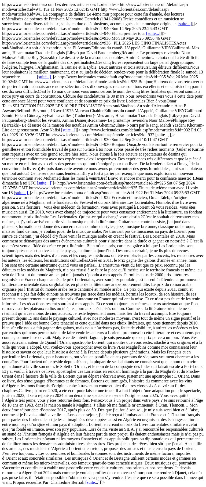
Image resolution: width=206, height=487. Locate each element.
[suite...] (185, 23)
